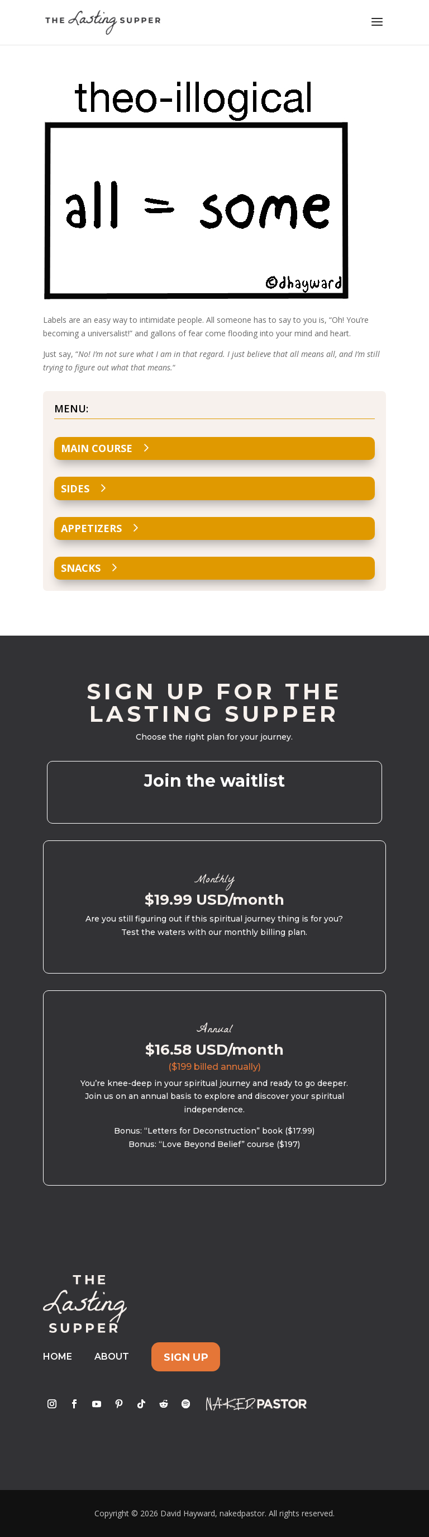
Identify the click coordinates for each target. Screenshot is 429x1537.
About (111, 1356)
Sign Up (186, 1356)
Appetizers (91, 528)
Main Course (96, 448)
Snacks (81, 568)
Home (57, 1356)
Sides (75, 488)
